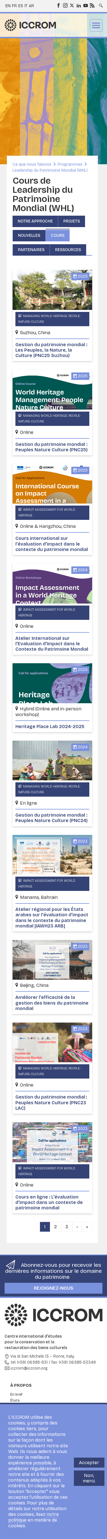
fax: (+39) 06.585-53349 (73, 1362)
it (26, 5)
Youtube (85, 5)
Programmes (70, 164)
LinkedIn (78, 5)
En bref (16, 1394)
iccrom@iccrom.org (29, 1368)
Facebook (58, 5)
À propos (21, 1385)
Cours (57, 235)
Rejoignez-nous (53, 1288)
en (8, 5)
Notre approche (35, 221)
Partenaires (31, 249)
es (20, 5)
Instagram (65, 5)
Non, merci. (89, 1478)
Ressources (68, 249)
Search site (100, 3)
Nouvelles (29, 235)
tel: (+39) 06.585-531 (29, 1362)
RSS (92, 5)
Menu (96, 25)
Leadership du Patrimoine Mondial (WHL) (50, 170)
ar (31, 5)
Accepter (89, 1462)
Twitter (72, 5)
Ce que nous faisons (32, 164)
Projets (71, 221)
